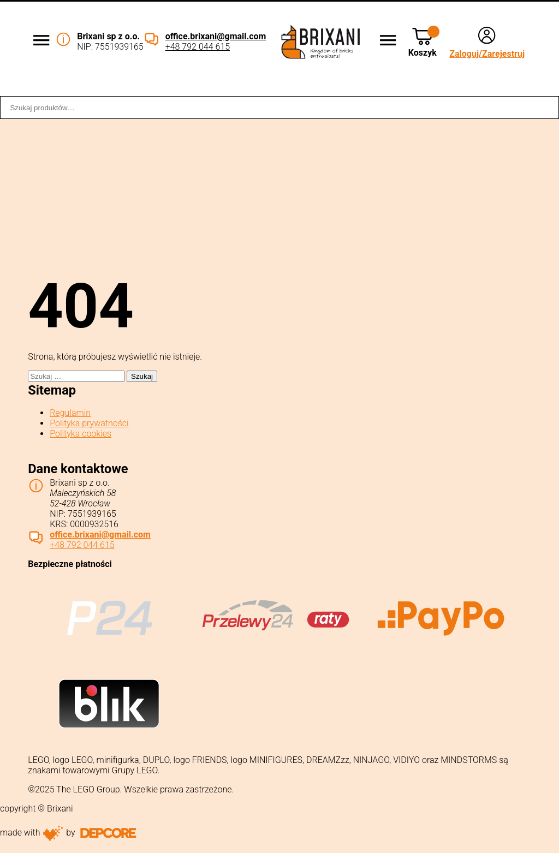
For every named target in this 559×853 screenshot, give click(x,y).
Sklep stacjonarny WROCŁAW (409, 88)
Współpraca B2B (178, 88)
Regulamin (70, 413)
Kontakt (535, 88)
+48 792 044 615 (197, 46)
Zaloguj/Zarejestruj (487, 54)
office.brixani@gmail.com (215, 36)
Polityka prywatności (89, 423)
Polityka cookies (80, 433)
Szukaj (544, 107)
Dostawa (281, 88)
